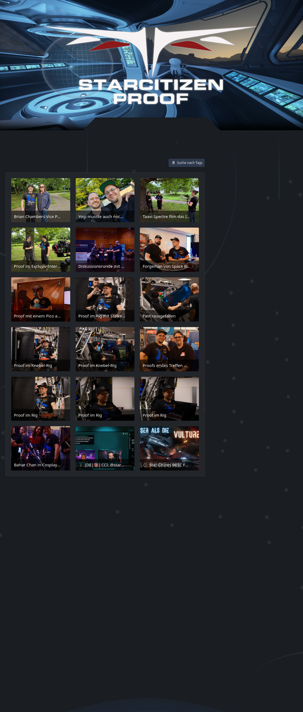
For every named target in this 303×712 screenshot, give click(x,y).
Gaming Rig (228, 351)
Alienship (277, 252)
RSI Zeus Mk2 (262, 425)
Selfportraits (231, 451)
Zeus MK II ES (231, 569)
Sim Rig (222, 460)
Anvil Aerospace (230, 260)
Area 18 (274, 260)
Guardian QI (227, 358)
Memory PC (266, 383)
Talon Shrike (227, 543)
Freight (238, 343)
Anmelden (218, 11)
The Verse (250, 543)
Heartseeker (267, 359)
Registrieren (248, 11)
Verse (267, 551)
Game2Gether (271, 343)
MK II (222, 399)
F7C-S (262, 334)
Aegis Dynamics (247, 251)
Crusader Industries (238, 302)
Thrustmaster (275, 543)
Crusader (258, 294)
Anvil (291, 252)
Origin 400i (227, 408)
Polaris (244, 417)
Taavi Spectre (239, 532)
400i (221, 252)
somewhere (244, 459)
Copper (222, 294)
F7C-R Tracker (243, 325)
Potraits (262, 416)
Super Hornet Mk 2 (237, 514)
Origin (273, 399)
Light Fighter (265, 374)
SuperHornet (229, 489)
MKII (235, 399)
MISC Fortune (279, 390)
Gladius (261, 351)
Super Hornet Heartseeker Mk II (253, 505)
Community (244, 277)
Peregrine (226, 417)
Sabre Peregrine (260, 433)
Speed (265, 460)
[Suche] (273, 11)
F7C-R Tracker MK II (236, 334)
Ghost (246, 351)
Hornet (249, 366)
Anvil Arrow (256, 260)
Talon (269, 534)
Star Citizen (236, 470)
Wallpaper (229, 560)
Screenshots (248, 441)
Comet (223, 277)
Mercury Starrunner (233, 390)
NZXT (259, 399)
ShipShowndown (268, 451)
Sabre (286, 425)
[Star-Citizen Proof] (150, 65)
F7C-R (222, 325)
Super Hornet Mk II (238, 522)
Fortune (223, 342)
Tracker (251, 552)
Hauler (246, 359)
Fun (251, 342)
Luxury (246, 383)
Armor (224, 268)
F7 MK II (224, 318)
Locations (227, 382)
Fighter (277, 333)
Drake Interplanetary (237, 310)
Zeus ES (252, 560)
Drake (269, 302)
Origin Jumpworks (260, 408)
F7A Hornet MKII (278, 317)
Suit (283, 481)
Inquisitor (268, 366)
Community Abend (240, 286)
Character (275, 268)
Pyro (220, 426)
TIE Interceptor (229, 551)
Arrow (239, 269)
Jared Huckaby (232, 374)
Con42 (273, 286)
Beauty (254, 268)
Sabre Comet (229, 433)
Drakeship (270, 310)
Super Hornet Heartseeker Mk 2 (252, 497)
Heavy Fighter (228, 366)
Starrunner (267, 481)
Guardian (281, 351)
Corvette (239, 294)
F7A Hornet (252, 317)
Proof (279, 417)
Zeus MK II (275, 560)
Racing (239, 426)
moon (247, 399)
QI (228, 425)
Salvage (286, 433)
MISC (258, 390)
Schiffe (223, 442)
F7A (237, 317)
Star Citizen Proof (236, 481)
